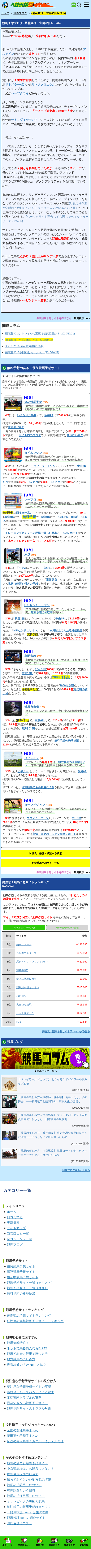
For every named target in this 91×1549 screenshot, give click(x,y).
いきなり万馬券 (26, 415)
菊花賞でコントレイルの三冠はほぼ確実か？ (40, 333)
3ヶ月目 (55, 482)
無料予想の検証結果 (21, 1293)
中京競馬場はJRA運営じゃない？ (30, 1468)
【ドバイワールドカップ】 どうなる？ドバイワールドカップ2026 (52, 1081)
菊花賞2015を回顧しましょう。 (32, 352)
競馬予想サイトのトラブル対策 (29, 1408)
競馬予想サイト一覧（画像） (27, 1288)
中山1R (59, 618)
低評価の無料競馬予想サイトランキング (35, 1321)
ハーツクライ (20, 93)
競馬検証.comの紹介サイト (26, 1517)
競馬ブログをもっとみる (76, 1170)
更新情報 (13, 1222)
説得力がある (16, 427)
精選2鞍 (19, 618)
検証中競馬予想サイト (22, 1277)
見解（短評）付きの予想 (23, 583)
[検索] (79, 5)
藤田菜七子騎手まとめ (22, 1435)
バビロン (21, 996)
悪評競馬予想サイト (21, 1271)
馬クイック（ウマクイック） (32, 961)
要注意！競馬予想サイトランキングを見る (66, 1031)
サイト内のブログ (30, 435)
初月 (5, 482)
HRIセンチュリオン (37, 605)
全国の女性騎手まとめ (22, 1430)
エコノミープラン (38, 818)
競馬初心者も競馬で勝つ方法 (27, 1353)
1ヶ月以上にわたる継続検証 (65, 630)
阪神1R (9, 517)
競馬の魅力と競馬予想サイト (27, 1463)
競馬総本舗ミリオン (27, 987)
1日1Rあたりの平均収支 (23, 927)
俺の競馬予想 (33, 402)
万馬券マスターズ (26, 953)
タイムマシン (33, 452)
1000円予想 (67, 685)
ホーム (11, 1211)
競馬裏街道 (31, 707)
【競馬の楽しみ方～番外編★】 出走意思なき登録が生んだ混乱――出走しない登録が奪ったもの (52, 1135)
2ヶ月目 (33, 482)
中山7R (81, 466)
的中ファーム (23, 944)
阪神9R (48, 415)
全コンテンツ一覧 (19, 1239)
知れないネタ (75, 435)
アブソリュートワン (43, 466)
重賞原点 (51, 579)
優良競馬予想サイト (21, 1266)
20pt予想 (40, 669)
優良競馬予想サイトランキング (29, 1315)
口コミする (15, 1217)
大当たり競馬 (23, 1004)
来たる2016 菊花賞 (24, 346)
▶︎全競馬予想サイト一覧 (45, 862)
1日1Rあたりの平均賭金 (67, 927)
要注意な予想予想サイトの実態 (29, 1386)
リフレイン (31, 758)
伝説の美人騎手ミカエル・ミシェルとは (35, 1441)
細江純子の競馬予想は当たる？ (29, 1507)
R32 (18, 1021)
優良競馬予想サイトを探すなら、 (55, 318)
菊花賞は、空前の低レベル (29, 339)
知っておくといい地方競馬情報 (29, 1479)
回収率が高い (24, 512)
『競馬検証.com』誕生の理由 (27, 1512)
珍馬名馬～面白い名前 (22, 1474)
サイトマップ (16, 1228)
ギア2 (22, 567)
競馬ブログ (15, 1244)
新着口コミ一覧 (18, 1233)
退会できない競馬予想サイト (27, 1403)
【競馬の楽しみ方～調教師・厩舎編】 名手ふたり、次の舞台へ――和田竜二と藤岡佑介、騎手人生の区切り (52, 1099)
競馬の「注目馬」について (26, 1496)
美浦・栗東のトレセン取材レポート (54, 834)
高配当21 (30, 656)
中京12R (27, 673)
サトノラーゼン (15, 84)
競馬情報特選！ (18, 1343)
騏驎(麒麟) (22, 970)
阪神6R (82, 771)
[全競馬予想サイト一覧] (74, 5)
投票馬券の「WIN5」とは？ (26, 1364)
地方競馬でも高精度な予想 (38, 787)
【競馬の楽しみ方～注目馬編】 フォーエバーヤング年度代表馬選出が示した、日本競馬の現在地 (52, 1117)
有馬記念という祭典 (21, 1490)
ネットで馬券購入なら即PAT (27, 1348)
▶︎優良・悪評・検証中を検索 (45, 853)
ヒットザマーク (25, 1013)
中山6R (45, 567)
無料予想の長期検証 (66, 740)
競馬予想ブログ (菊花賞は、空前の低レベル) (31, 23)
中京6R (39, 720)
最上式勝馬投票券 (26, 978)
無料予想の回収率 (42, 612)
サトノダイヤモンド (24, 119)
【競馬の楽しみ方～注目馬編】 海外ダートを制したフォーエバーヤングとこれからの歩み (52, 1152)
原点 (27, 554)
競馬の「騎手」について (24, 1485)
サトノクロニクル (43, 84)
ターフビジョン (34, 804)
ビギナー (22, 771)
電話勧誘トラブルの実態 (24, 1397)
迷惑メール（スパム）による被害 (30, 1392)
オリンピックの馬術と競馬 (26, 1501)
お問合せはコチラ (19, 1523)
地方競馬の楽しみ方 (21, 1359)
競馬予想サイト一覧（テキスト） (30, 1282)
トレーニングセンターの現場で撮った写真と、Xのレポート (41, 533)
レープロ (30, 499)
